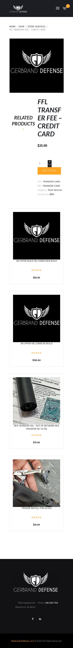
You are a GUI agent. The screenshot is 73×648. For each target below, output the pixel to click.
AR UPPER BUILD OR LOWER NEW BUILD (36, 261)
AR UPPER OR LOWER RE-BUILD (37, 344)
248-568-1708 (51, 603)
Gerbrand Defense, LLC (22, 641)
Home (12, 26)
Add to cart (49, 170)
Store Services (37, 26)
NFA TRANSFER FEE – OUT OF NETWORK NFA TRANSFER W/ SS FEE (36, 427)
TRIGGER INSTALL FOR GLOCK (37, 508)
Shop (22, 26)
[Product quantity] (45, 163)
